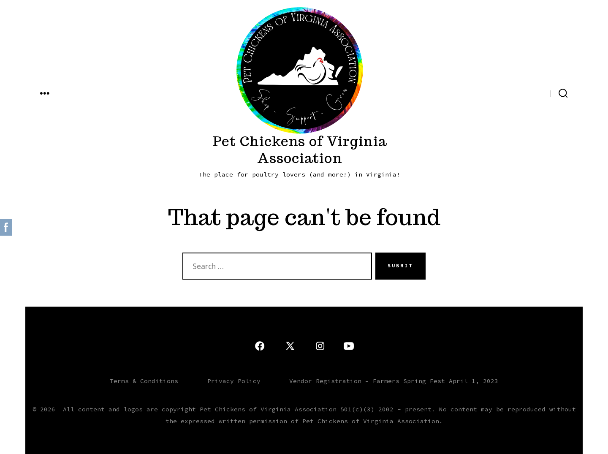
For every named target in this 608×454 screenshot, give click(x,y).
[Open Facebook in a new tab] (541, 92)
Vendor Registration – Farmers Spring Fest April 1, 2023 (393, 381)
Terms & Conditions (144, 381)
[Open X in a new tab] (526, 92)
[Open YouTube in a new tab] (495, 92)
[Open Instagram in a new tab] (510, 92)
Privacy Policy (234, 381)
